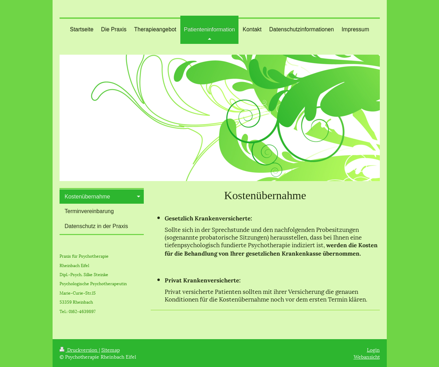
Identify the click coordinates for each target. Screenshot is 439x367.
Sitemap (110, 349)
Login (373, 349)
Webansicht (367, 356)
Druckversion (79, 349)
